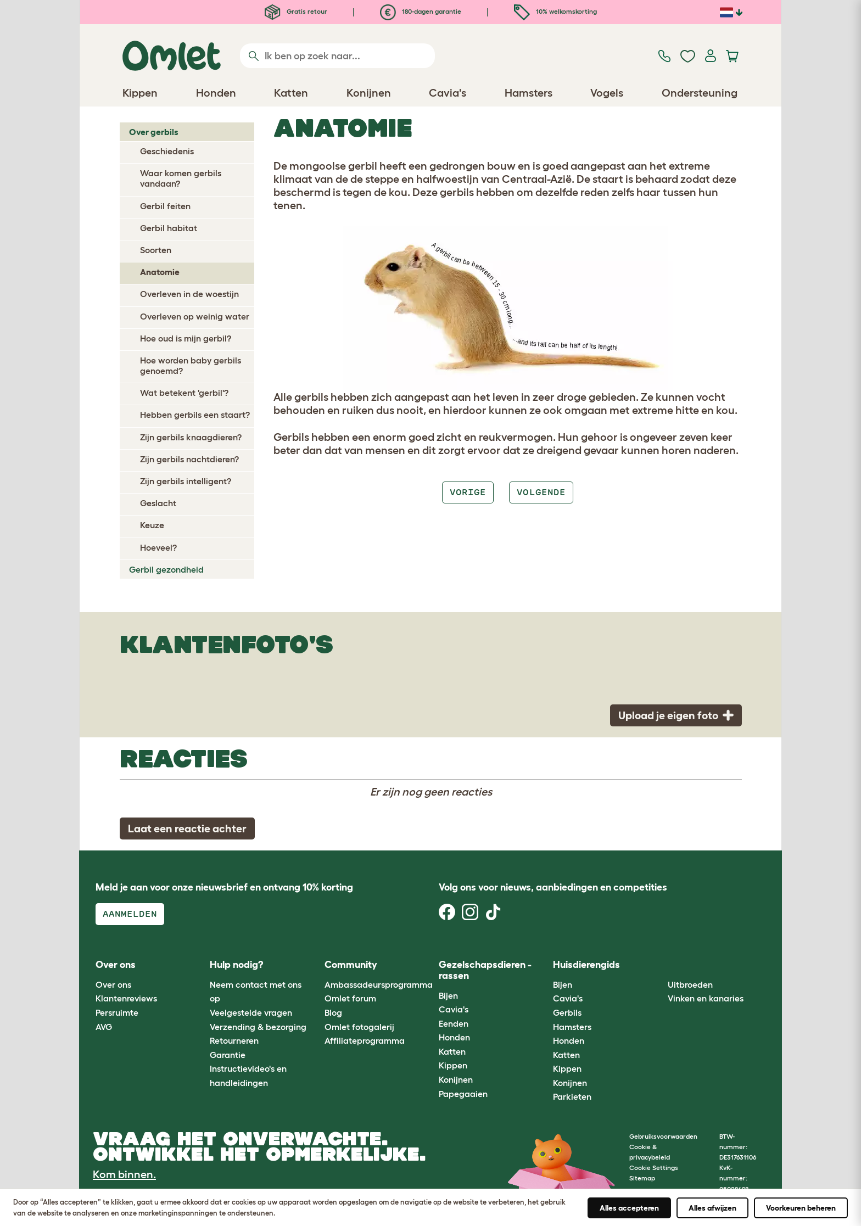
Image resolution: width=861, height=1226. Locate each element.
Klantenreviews (126, 998)
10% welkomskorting (555, 11)
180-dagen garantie (420, 11)
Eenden (453, 1023)
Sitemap (642, 1178)
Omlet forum (350, 998)
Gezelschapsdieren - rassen (485, 970)
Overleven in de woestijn (189, 294)
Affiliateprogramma (365, 1040)
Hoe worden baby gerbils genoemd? (190, 365)
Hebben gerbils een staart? (195, 414)
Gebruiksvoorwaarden (663, 1136)
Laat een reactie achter (187, 828)
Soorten (155, 250)
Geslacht (158, 503)
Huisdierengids (586, 964)
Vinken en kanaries (705, 998)
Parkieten (572, 1096)
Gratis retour (296, 11)
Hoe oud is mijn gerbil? (185, 338)
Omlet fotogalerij (359, 1027)
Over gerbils (153, 132)
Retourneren (234, 1040)
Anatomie (160, 272)
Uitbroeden (690, 984)
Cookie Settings (653, 1167)
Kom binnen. (124, 1174)
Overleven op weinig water (194, 316)
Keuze (152, 525)
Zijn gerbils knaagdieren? (191, 437)
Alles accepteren (629, 1207)
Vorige (468, 492)
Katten (452, 1051)
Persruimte (117, 1012)
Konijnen (456, 1079)
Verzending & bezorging (258, 1027)
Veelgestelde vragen (251, 1012)
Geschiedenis (167, 151)
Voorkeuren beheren (801, 1207)
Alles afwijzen (712, 1207)
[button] (659, 965)
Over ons (113, 984)
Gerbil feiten (165, 206)
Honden (454, 1037)
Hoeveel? (158, 547)
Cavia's (453, 1009)
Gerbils (567, 1012)
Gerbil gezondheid (166, 569)
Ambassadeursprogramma (379, 984)
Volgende (541, 492)
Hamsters (572, 1027)
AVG (104, 1027)
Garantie (227, 1055)
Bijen (448, 995)
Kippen (453, 1065)
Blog (333, 1012)
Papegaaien (463, 1094)
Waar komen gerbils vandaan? (180, 178)
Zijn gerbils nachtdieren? (189, 459)
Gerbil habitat (168, 228)
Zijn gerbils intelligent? (185, 481)
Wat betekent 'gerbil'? (184, 393)
